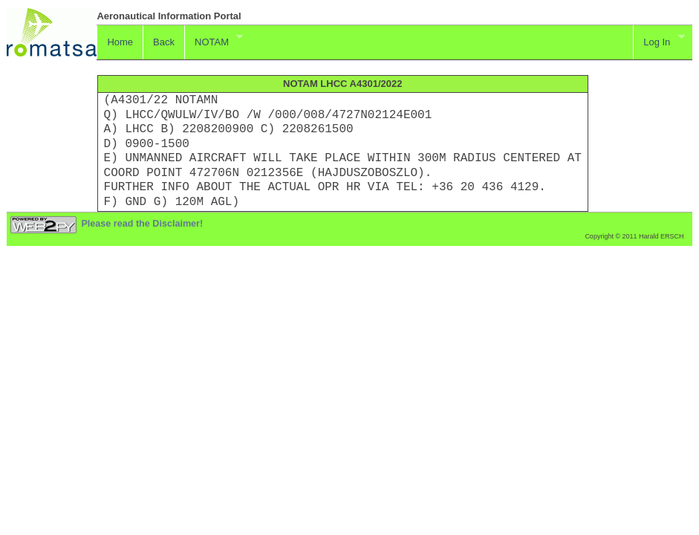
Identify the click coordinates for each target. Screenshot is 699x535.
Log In (659, 40)
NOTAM (213, 40)
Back (164, 42)
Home (120, 42)
